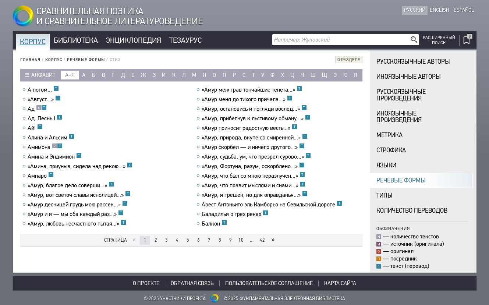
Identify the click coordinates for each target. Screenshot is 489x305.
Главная (30, 59)
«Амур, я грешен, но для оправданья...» (255, 195)
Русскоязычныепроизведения (401, 95)
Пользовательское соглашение (269, 283)
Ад (37, 109)
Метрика (389, 135)
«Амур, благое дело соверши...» (71, 185)
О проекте (146, 283)
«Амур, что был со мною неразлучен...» (253, 176)
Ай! (35, 128)
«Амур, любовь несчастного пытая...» (77, 223)
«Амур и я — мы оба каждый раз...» (76, 214)
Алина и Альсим (51, 137)
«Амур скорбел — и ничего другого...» (253, 147)
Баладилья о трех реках (235, 214)
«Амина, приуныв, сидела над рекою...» (80, 166)
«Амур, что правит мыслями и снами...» (253, 185)
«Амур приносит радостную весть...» (249, 128)
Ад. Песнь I (45, 118)
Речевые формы (86, 59)
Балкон (214, 223)
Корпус (33, 42)
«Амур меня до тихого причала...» (247, 99)
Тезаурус (185, 40)
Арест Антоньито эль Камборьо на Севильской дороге (272, 204)
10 (241, 240)
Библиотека (76, 40)
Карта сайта (340, 283)
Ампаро (41, 176)
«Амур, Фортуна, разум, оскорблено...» (253, 166)
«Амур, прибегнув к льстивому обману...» (256, 118)
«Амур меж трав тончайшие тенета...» (252, 89)
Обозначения (393, 228)
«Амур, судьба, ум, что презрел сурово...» (256, 156)
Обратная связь (192, 283)
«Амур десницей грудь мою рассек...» (78, 204)
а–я (70, 75)
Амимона (45, 147)
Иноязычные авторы (408, 77)
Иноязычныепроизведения (399, 117)
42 (262, 240)
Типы (384, 195)
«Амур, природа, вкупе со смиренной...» (255, 137)
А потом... (43, 89)
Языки (386, 165)
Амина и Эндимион (55, 156)
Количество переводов (411, 210)
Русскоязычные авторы (413, 61)
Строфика (391, 150)
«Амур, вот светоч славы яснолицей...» (79, 195)
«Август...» (44, 99)
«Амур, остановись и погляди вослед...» (254, 109)
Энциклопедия (133, 40)
